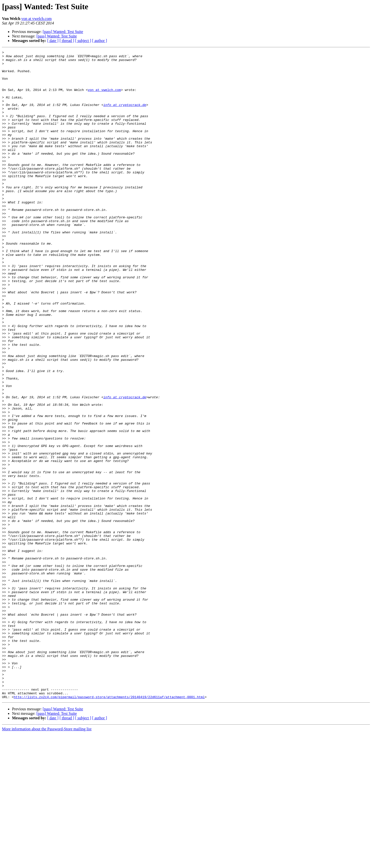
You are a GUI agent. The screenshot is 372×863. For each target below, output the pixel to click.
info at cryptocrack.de (124, 116)
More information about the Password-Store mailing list (46, 859)
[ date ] (52, 40)
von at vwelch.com (36, 18)
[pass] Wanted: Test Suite (63, 31)
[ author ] (99, 40)
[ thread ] (66, 40)
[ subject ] (83, 40)
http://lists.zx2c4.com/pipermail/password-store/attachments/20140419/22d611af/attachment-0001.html (109, 826)
